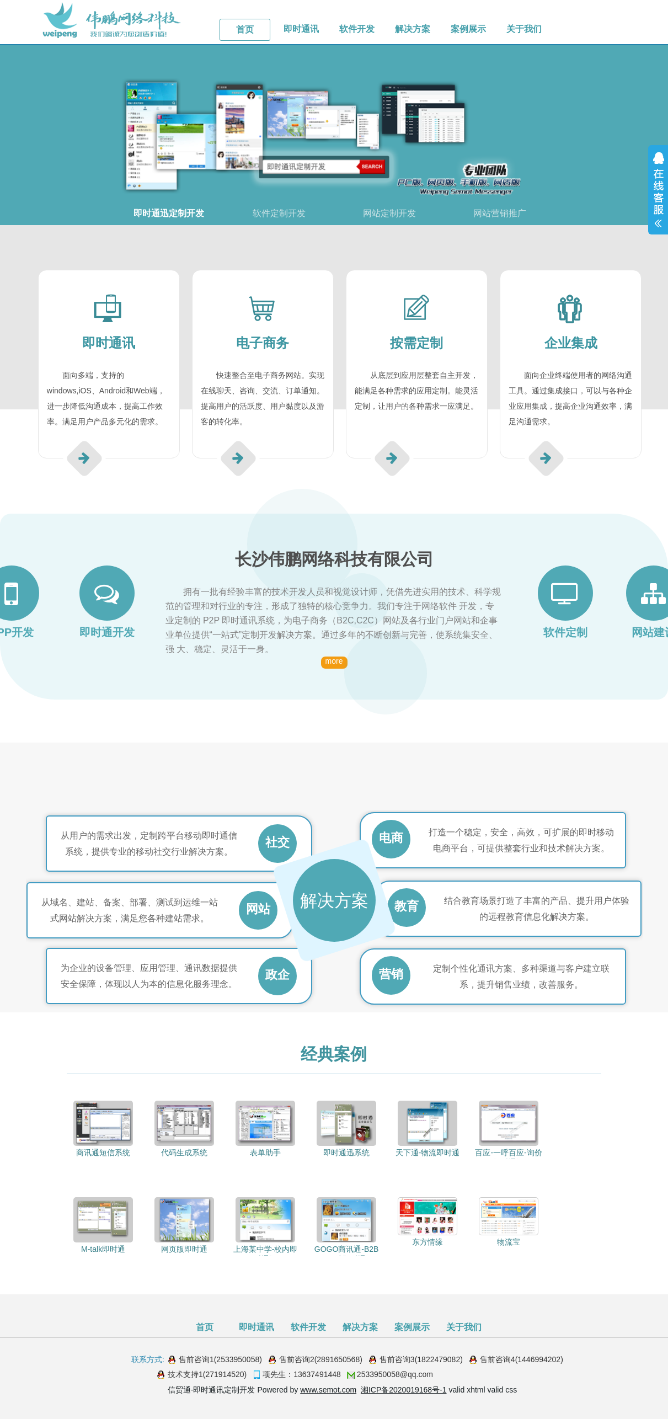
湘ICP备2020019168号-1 (404, 1389)
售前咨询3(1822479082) (421, 1359)
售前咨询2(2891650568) (320, 1359)
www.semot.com (328, 1389)
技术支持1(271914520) (207, 1374)
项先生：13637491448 (302, 1374)
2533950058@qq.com (395, 1374)
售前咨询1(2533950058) (220, 1359)
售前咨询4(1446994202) (521, 1359)
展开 (658, 189)
